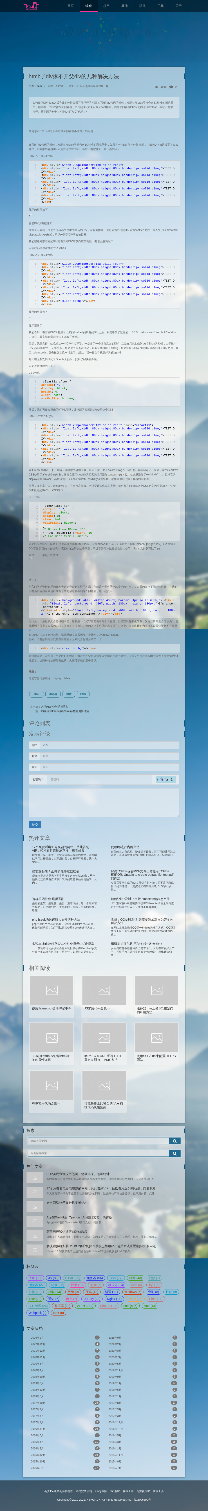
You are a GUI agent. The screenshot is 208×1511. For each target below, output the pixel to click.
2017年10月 (65, 1403)
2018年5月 (65, 1396)
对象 (35, 1299)
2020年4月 (65, 1370)
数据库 (62, 1306)
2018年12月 (65, 1390)
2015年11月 (143, 1455)
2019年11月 (143, 1370)
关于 (178, 6)
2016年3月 (143, 1442)
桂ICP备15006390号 (138, 1499)
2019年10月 (65, 1377)
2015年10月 (65, 1461)
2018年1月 (143, 1396)
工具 (160, 6)
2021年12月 (65, 1351)
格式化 (116, 1285)
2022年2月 (143, 1344)
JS (53, 1278)
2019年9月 (143, 1377)
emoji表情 (101, 1491)
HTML (36, 694)
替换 (35, 1292)
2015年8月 (65, 1468)
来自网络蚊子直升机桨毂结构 (67, 1202)
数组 (73, 1292)
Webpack (38, 1313)
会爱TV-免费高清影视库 (58, 1491)
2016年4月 (65, 1442)
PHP (35, 1278)
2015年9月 (143, 1461)
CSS (83, 694)
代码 (91, 1292)
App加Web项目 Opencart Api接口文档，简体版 (79, 1217)
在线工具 (128, 1491)
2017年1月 (65, 1422)
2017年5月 (143, 1409)
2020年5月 (143, 1364)
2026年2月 (65, 1337)
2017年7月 (65, 1409)
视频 (154, 1278)
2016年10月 (143, 1429)
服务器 (95, 1278)
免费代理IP (143, 1491)
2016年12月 (143, 1422)
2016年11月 (65, 1429)
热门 (154, 1285)
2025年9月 (143, 1337)
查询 (153, 1292)
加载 (69, 694)
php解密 (115, 1491)
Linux (135, 1299)
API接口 (85, 1306)
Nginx (114, 1299)
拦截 (171, 1292)
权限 (77, 1285)
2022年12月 (65, 1344)
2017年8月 (143, 1403)
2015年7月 (143, 1468)
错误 (111, 1292)
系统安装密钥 (84, 1491)
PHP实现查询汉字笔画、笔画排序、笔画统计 (78, 1174)
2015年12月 (65, 1455)
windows (133, 1292)
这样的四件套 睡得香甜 (54, 706)
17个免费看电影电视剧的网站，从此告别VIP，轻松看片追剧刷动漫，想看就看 (101, 1188)
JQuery (92, 1299)
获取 (54, 1292)
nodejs (130, 1306)
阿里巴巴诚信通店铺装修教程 (67, 1231)
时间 (95, 1285)
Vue (150, 1306)
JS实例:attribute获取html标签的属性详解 (65, 711)
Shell (156, 1299)
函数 (135, 1278)
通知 (53, 1299)
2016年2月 (65, 1448)
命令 (71, 1299)
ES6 (58, 1313)
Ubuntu (108, 1306)
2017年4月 (65, 1416)
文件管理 (38, 1306)
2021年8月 (143, 1351)
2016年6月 (65, 1435)
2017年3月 (143, 1416)
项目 (106, 6)
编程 (88, 6)
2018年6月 (143, 1390)
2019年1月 (143, 1383)
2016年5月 (143, 1435)
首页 (70, 6)
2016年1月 (143, 1448)
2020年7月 (143, 1357)
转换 (57, 1285)
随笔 (142, 6)
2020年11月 (65, 1357)
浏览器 (53, 694)
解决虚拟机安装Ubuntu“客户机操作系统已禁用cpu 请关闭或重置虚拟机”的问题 (101, 1246)
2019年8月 (65, 1383)
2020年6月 (65, 1364)
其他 (124, 6)
